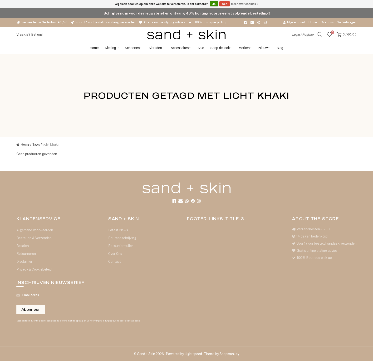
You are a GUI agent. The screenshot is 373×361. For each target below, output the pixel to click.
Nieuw (264, 48)
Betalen (22, 246)
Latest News (118, 230)
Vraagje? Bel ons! (29, 34)
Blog (279, 48)
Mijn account (294, 22)
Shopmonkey (229, 354)
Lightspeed (193, 354)
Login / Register (303, 34)
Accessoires (181, 48)
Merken (245, 48)
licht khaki (51, 144)
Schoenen (133, 48)
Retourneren (26, 254)
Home (313, 22)
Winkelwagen (347, 22)
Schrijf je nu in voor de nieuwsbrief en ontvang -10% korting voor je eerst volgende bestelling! (186, 13)
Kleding (112, 48)
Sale (200, 48)
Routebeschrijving (122, 238)
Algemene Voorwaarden (34, 230)
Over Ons (115, 254)
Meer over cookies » (244, 4)
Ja (214, 4)
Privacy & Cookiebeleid (34, 269)
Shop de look (221, 48)
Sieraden (157, 48)
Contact (114, 261)
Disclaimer (24, 261)
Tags (36, 144)
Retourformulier (120, 246)
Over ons (327, 22)
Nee (224, 4)
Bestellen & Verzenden (34, 238)
